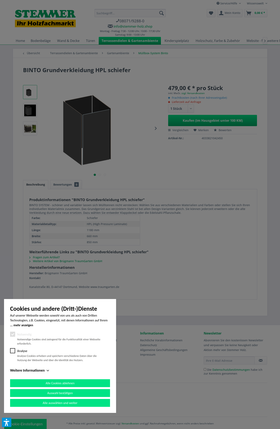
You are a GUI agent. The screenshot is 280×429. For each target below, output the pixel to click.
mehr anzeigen (23, 325)
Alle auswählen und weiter (60, 403)
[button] (6, 422)
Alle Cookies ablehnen (60, 383)
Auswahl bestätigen (60, 393)
